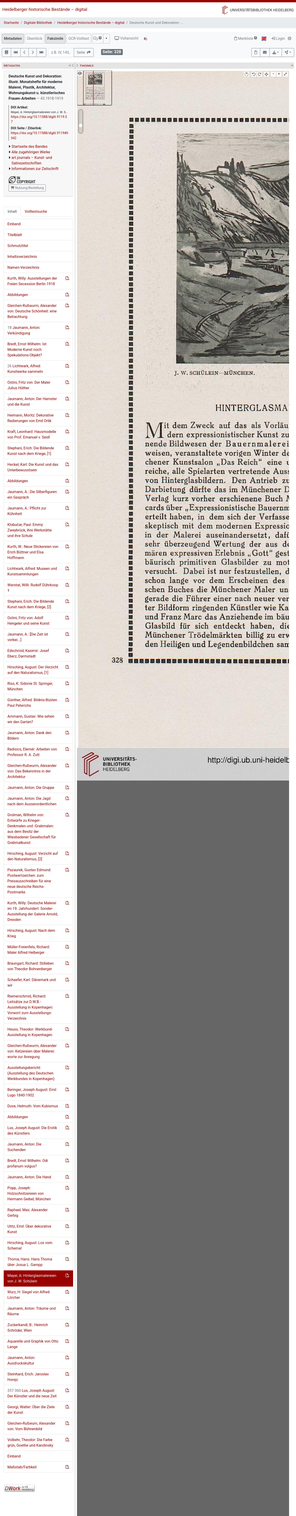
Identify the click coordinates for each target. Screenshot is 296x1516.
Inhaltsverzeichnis (22, 256)
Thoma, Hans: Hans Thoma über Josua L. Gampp (29, 1262)
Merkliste (245, 38)
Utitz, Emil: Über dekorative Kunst (29, 1229)
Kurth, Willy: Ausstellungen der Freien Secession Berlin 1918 (32, 281)
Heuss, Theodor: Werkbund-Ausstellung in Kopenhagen (29, 1032)
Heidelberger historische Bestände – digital (44, 9)
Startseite (11, 23)
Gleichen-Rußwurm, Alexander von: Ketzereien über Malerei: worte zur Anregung (32, 1051)
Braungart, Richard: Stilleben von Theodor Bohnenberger (30, 966)
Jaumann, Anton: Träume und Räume (31, 1311)
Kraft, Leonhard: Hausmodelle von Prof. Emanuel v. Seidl (31, 434)
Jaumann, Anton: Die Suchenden (24, 1147)
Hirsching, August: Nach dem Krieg (31, 933)
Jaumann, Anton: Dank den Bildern (29, 736)
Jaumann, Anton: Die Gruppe (30, 787)
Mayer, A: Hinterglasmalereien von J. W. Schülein (31, 1278)
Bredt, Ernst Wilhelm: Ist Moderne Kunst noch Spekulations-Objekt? (26, 349)
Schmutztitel (17, 246)
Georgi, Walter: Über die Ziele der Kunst (31, 1410)
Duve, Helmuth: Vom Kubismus (32, 1106)
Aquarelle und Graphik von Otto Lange (32, 1344)
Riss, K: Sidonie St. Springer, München (30, 686)
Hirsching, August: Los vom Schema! (29, 1245)
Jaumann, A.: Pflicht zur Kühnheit (26, 511)
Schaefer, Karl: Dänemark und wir (31, 983)
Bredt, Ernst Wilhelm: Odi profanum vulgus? (27, 1163)
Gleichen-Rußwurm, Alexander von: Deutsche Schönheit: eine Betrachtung (32, 311)
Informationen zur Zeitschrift (35, 169)
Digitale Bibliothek (38, 23)
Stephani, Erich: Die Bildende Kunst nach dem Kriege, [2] (30, 604)
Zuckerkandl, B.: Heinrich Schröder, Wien (27, 1328)
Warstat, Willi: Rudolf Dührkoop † (32, 588)
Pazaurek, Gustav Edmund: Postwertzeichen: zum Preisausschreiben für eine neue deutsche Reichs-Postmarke (29, 881)
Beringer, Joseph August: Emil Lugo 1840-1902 (31, 1092)
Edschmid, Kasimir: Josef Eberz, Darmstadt (28, 653)
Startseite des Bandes (30, 146)
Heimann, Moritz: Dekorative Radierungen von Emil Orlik (30, 418)
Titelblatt (14, 235)
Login (278, 38)
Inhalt (12, 211)
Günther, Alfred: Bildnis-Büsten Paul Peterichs (32, 703)
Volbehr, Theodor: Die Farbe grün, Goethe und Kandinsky (30, 1443)
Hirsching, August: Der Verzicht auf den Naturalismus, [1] (32, 670)
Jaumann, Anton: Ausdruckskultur (21, 1360)
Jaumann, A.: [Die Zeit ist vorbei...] (27, 637)
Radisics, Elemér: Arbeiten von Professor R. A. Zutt (32, 752)
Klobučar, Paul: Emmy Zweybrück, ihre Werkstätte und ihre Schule (29, 530)
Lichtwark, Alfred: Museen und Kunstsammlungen (32, 571)
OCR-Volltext (78, 38)
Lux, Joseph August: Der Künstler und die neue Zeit (32, 1393)
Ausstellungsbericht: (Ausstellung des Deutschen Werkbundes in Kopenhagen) (31, 1073)
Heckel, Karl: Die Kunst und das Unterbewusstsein (32, 467)
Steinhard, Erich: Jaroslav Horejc (28, 1377)
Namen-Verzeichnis (23, 267)
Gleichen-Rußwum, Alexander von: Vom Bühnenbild (31, 1426)
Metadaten (13, 38)
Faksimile (55, 38)
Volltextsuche (36, 211)
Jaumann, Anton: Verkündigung (23, 330)
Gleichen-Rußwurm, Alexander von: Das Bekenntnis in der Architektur (32, 771)
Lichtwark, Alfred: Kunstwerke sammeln (25, 369)
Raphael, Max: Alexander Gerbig (27, 1213)
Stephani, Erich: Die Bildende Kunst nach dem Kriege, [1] (30, 451)
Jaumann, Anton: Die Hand (29, 1177)
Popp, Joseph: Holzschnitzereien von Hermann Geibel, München (29, 1193)
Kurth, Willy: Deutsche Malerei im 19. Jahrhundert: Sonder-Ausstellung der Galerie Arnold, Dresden (32, 911)
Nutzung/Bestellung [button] (27, 188)
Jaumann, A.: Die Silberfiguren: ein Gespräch (32, 495)
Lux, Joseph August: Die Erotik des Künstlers (32, 1131)
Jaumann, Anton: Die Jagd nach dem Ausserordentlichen (31, 801)
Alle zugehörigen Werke (31, 152)
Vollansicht (126, 38)
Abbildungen (17, 295)
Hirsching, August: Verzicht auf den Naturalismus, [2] (32, 856)
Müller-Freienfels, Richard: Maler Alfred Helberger (28, 950)
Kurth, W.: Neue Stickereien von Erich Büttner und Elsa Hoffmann (32, 552)
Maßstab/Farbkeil (22, 1467)
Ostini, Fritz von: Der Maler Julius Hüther (28, 385)
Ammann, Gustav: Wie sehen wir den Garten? (30, 719)
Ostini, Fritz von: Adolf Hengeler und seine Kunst (28, 621)
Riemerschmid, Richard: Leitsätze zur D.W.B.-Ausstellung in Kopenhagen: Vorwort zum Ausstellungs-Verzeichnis (30, 1007)
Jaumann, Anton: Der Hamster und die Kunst (32, 402)
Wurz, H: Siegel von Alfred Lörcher (28, 1295)
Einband (14, 224)
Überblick (34, 38)
